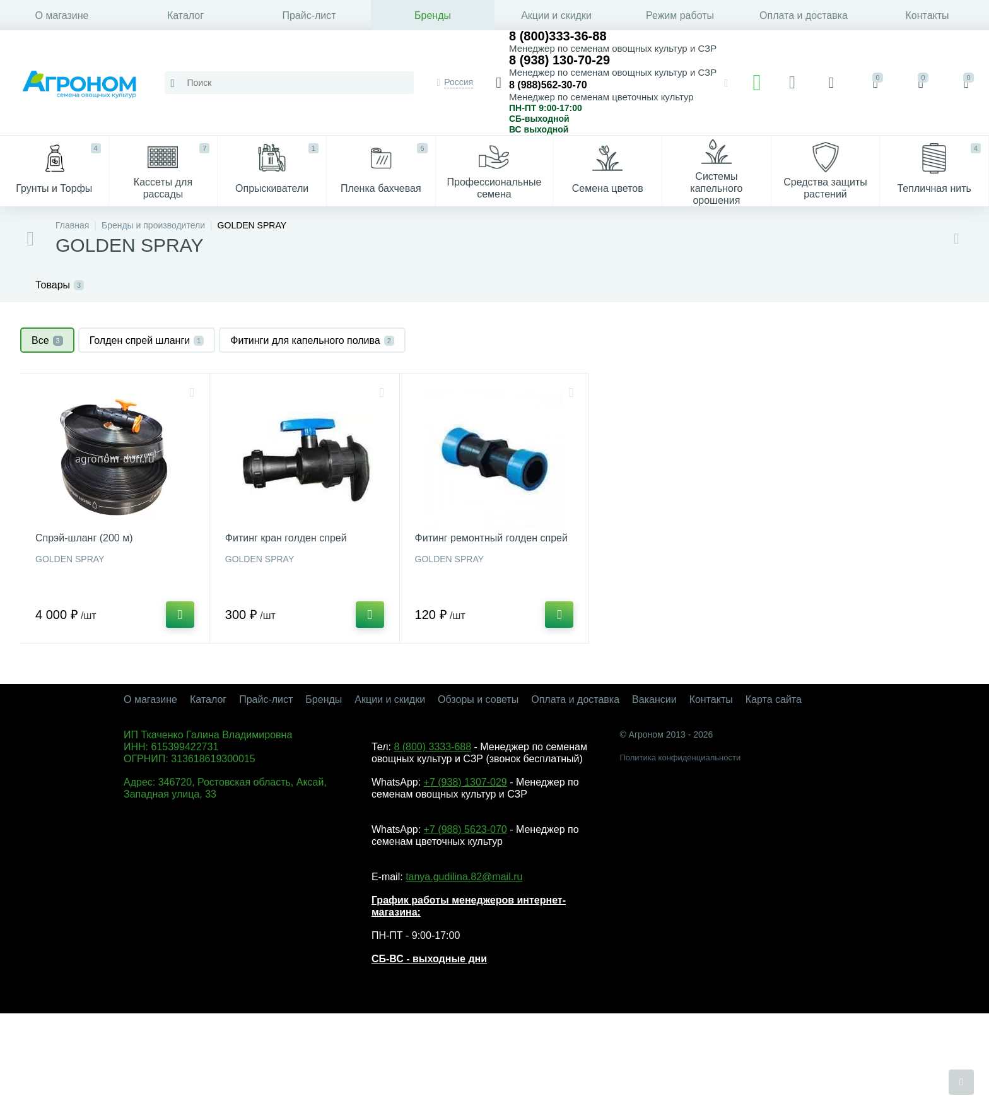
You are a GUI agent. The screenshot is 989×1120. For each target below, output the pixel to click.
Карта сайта (774, 699)
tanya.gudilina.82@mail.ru (464, 876)
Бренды (432, 15)
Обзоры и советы (478, 699)
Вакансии (654, 699)
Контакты (927, 15)
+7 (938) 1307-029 (465, 782)
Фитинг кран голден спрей (286, 538)
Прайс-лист (309, 15)
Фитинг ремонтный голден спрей (491, 538)
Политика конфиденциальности (679, 757)
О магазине (62, 15)
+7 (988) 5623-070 (465, 829)
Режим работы (680, 15)
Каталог (185, 15)
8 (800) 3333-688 (432, 746)
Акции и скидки (556, 15)
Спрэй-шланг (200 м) (84, 538)
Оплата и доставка (803, 15)
